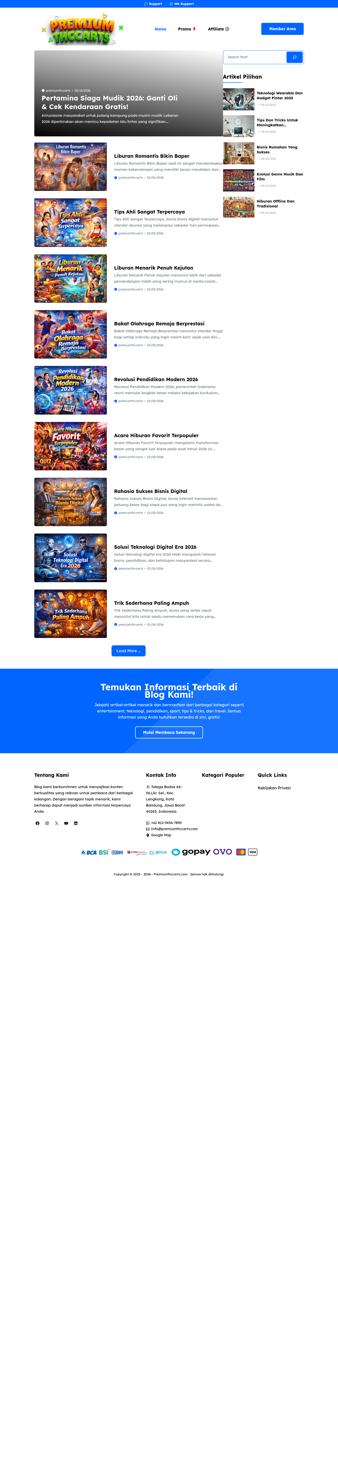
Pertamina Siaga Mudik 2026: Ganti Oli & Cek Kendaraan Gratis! (110, 102)
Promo (187, 29)
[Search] (295, 57)
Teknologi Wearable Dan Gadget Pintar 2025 (280, 95)
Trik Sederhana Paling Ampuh (151, 603)
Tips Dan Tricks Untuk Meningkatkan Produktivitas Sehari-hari (277, 127)
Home (160, 29)
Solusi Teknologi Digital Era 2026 (155, 547)
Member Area (282, 28)
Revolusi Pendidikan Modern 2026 (156, 379)
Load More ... (128, 650)
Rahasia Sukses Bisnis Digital (151, 491)
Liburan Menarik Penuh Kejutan (153, 268)
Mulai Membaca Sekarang (169, 732)
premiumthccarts (58, 90)
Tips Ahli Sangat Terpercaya (149, 212)
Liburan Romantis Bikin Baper (151, 156)
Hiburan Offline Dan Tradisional (276, 203)
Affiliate (218, 29)
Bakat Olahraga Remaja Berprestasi (159, 323)
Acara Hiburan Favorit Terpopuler (156, 435)
